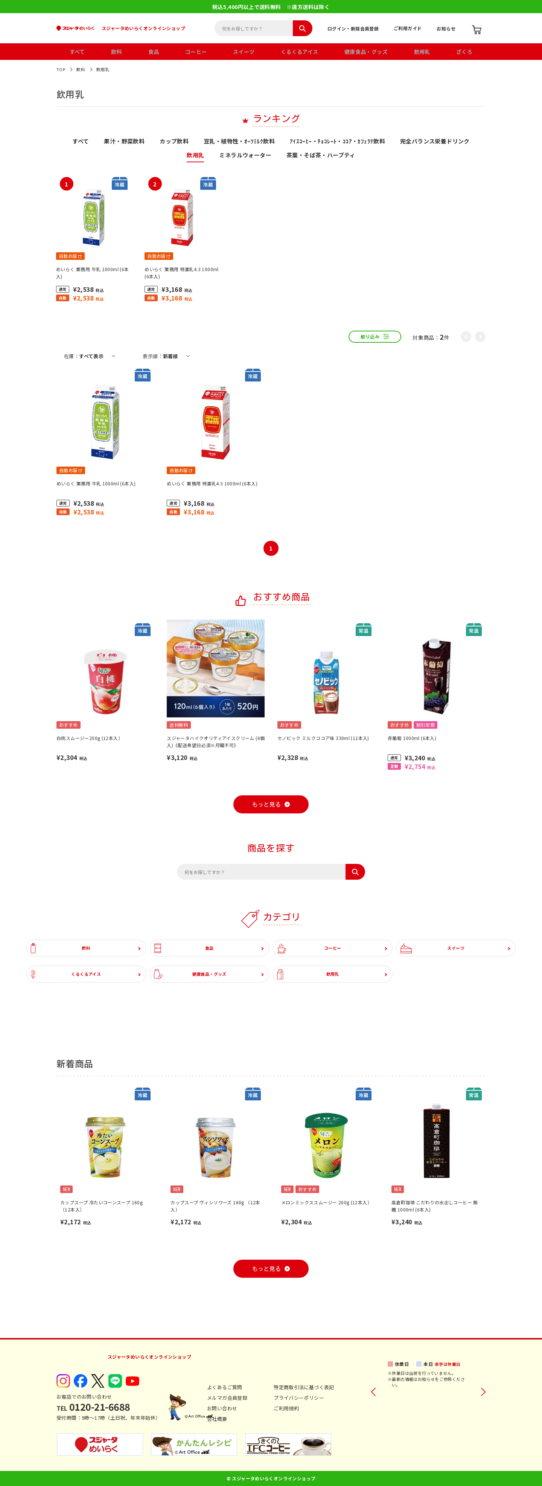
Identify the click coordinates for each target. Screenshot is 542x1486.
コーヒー (196, 51)
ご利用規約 (286, 1408)
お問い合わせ (222, 1408)
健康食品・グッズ (366, 51)
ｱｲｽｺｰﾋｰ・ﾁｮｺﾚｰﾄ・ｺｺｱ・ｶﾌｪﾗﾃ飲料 (337, 141)
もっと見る (266, 804)
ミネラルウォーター (245, 155)
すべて (77, 51)
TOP (60, 69)
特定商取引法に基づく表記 (304, 1387)
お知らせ (446, 28)
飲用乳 (422, 51)
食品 (153, 51)
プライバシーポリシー (299, 1397)
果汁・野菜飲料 (124, 141)
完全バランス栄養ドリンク (435, 141)
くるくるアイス (299, 51)
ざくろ (464, 51)
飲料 (116, 51)
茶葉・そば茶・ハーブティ (320, 155)
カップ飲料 (174, 141)
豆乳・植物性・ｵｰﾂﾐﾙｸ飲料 (239, 141)
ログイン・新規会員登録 (353, 28)
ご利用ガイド (408, 28)
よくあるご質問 (224, 1387)
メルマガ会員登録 (227, 1397)
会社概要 (217, 1418)
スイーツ (244, 51)
